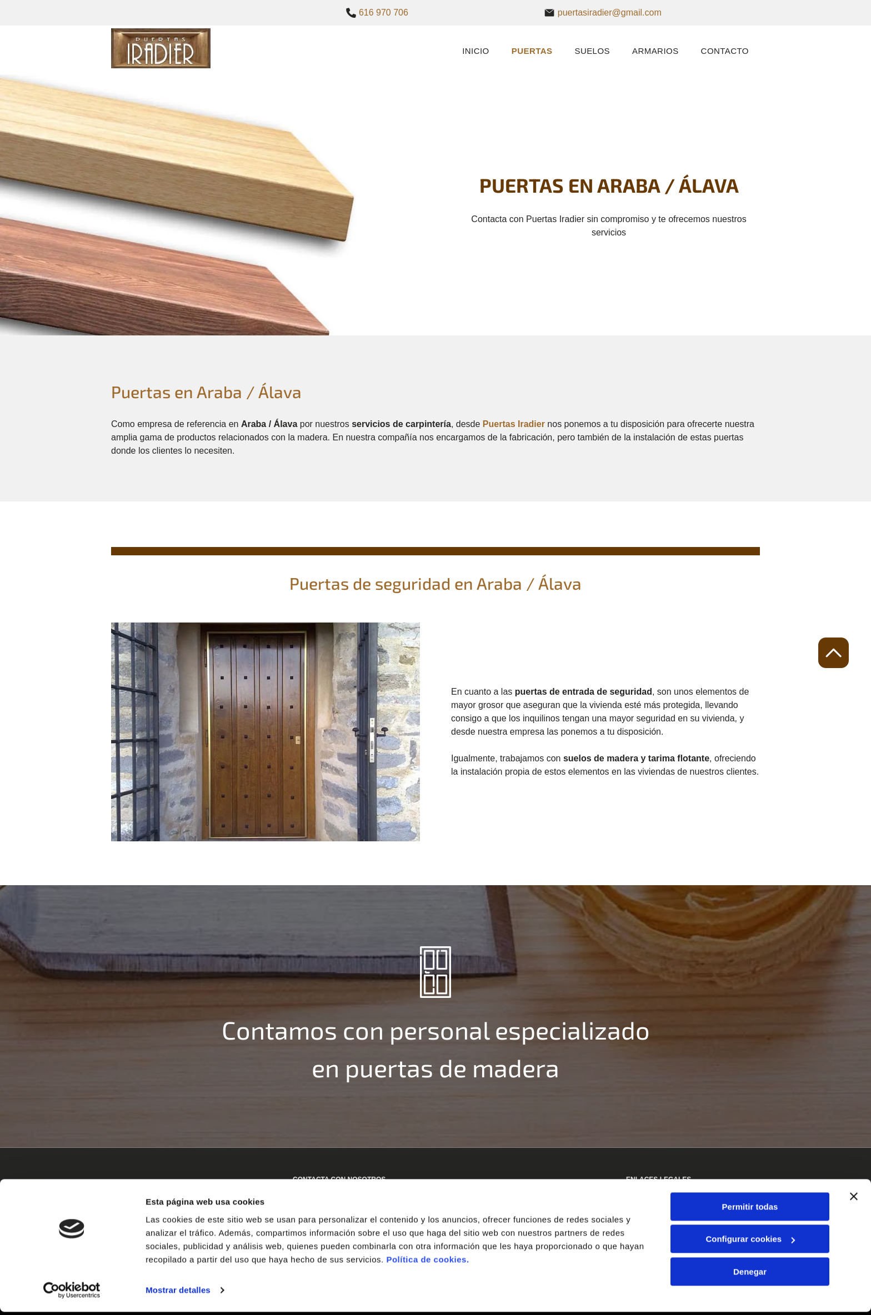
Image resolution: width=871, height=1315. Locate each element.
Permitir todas (750, 1209)
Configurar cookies (750, 1242)
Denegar (750, 1274)
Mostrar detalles (178, 1293)
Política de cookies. (427, 1262)
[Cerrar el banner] (854, 1199)
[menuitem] (475, 50)
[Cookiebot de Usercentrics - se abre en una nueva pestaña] (72, 1293)
